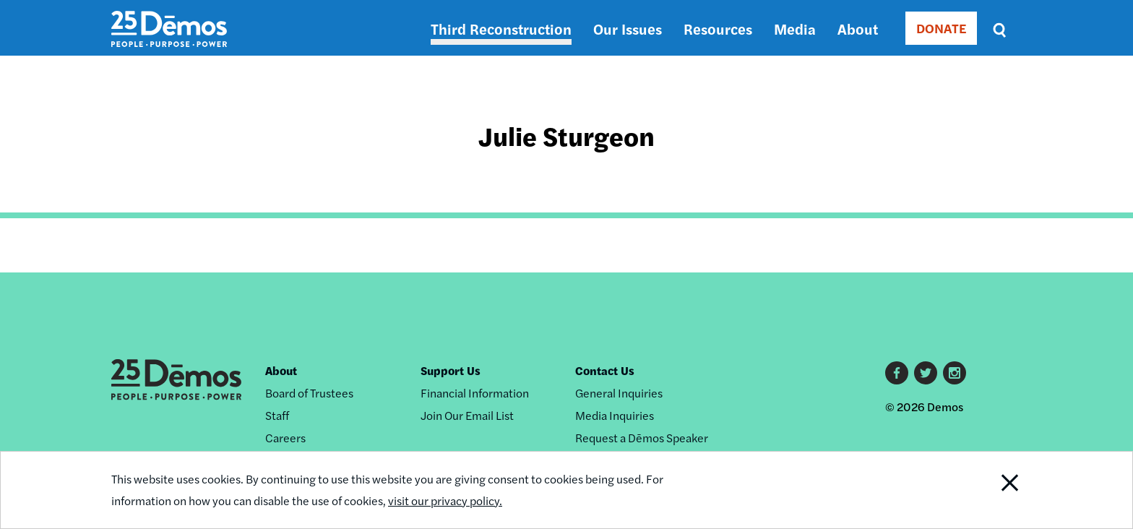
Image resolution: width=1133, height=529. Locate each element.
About (857, 28)
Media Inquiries (614, 415)
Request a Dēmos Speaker (641, 437)
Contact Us (604, 370)
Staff (277, 415)
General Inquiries (619, 392)
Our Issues (627, 28)
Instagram (954, 372)
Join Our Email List (467, 415)
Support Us (451, 370)
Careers (285, 437)
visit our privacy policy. (445, 500)
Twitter (925, 372)
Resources (718, 28)
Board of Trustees (309, 392)
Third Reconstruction (501, 28)
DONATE (941, 28)
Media (795, 28)
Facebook (896, 372)
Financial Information (475, 392)
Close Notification (992, 490)
